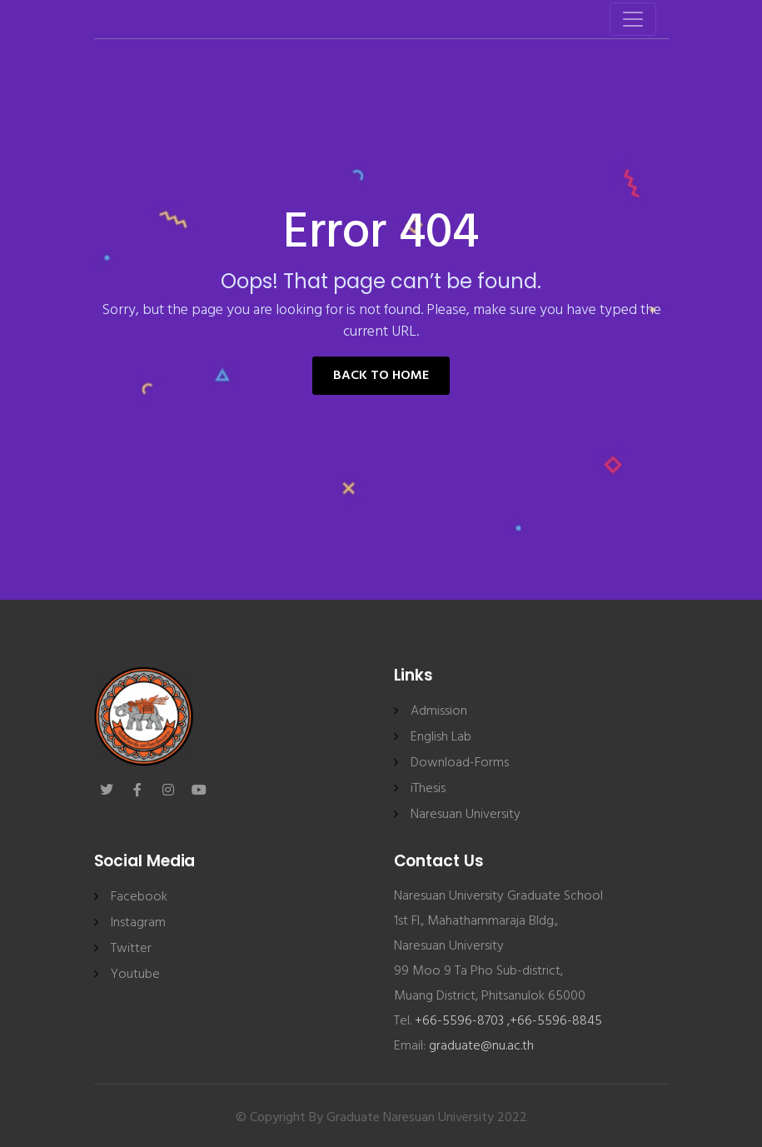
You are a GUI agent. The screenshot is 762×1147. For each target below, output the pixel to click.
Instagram (138, 923)
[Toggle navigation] (633, 19)
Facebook (139, 897)
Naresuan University (465, 814)
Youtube (135, 974)
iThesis (428, 789)
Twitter (131, 949)
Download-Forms (460, 763)
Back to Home (381, 375)
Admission (439, 711)
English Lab (441, 737)
